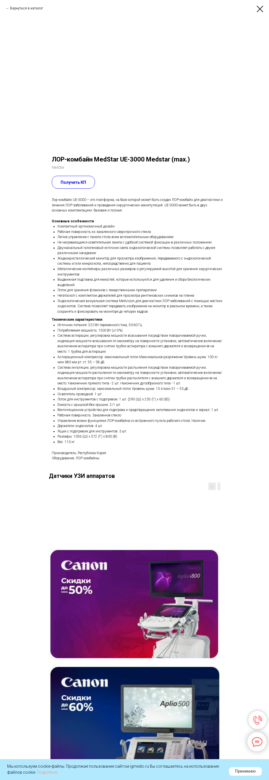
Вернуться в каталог (26, 8)
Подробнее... (48, 772)
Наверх (134, 757)
